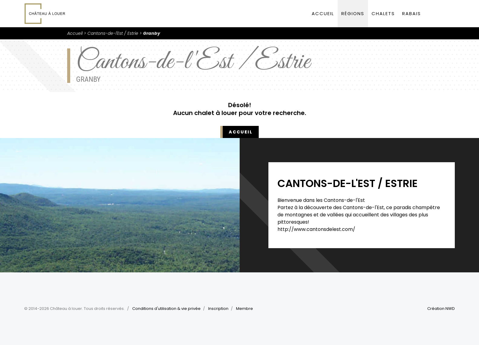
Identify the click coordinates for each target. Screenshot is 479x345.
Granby (151, 33)
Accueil (323, 13)
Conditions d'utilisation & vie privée (166, 308)
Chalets (383, 13)
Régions (352, 13)
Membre (244, 308)
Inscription (218, 308)
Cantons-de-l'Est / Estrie (112, 33)
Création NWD (441, 308)
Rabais (411, 13)
